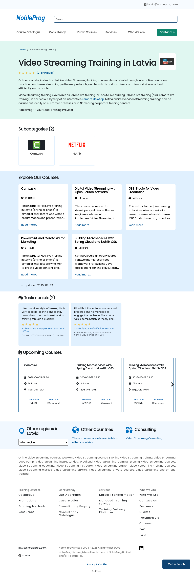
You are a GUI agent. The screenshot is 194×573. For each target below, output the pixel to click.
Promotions (27, 500)
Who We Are (136, 32)
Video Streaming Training (43, 49)
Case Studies (69, 500)
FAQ (142, 529)
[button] (171, 384)
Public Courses (87, 32)
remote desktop (93, 99)
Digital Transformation (117, 495)
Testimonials (149, 518)
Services (111, 32)
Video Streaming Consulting (144, 438)
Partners (146, 506)
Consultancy (57, 32)
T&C (142, 535)
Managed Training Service (113, 502)
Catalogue (26, 495)
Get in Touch (176, 564)
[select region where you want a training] (43, 442)
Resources (26, 512)
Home (23, 49)
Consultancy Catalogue (68, 513)
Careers (145, 523)
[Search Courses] (116, 19)
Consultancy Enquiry (75, 506)
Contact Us (167, 32)
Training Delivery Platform (112, 510)
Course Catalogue (28, 32)
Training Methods (32, 506)
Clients (144, 512)
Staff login (97, 571)
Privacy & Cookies (97, 564)
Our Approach (70, 495)
